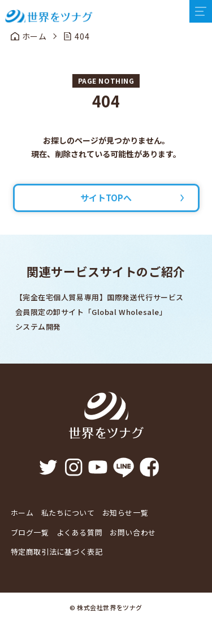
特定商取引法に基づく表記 (57, 551)
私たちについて (68, 512)
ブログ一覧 (30, 532)
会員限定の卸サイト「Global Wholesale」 (91, 311)
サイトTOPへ (106, 198)
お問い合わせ (132, 532)
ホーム (22, 512)
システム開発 (38, 326)
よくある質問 (79, 532)
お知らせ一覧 (125, 512)
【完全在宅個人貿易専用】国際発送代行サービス (99, 297)
